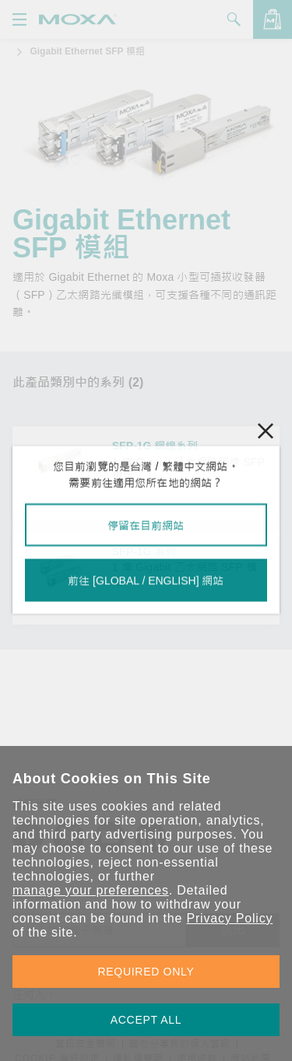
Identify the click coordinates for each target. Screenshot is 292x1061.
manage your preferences (90, 890)
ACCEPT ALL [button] (146, 1020)
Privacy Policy (229, 918)
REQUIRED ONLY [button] (146, 971)
